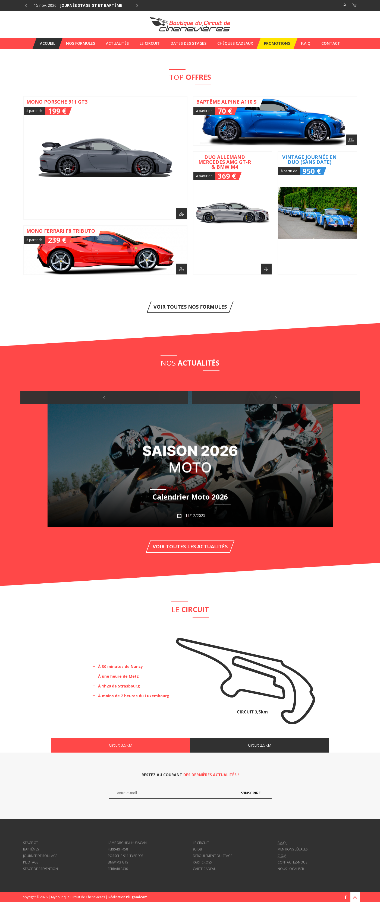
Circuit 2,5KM (259, 745)
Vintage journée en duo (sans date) (317, 213)
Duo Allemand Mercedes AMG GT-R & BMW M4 (232, 213)
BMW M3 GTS (118, 862)
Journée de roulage (40, 855)
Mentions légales (292, 849)
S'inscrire (251, 792)
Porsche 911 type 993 (125, 855)
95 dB (197, 849)
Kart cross (202, 862)
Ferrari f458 (118, 849)
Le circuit (201, 842)
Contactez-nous (292, 862)
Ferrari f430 (118, 868)
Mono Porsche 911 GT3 (105, 158)
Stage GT (30, 842)
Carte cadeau (204, 868)
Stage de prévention (40, 868)
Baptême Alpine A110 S (275, 121)
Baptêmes (31, 849)
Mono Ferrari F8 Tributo (105, 250)
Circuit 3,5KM (120, 745)
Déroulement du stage (212, 855)
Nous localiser (291, 868)
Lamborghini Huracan (127, 842)
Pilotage (30, 862)
